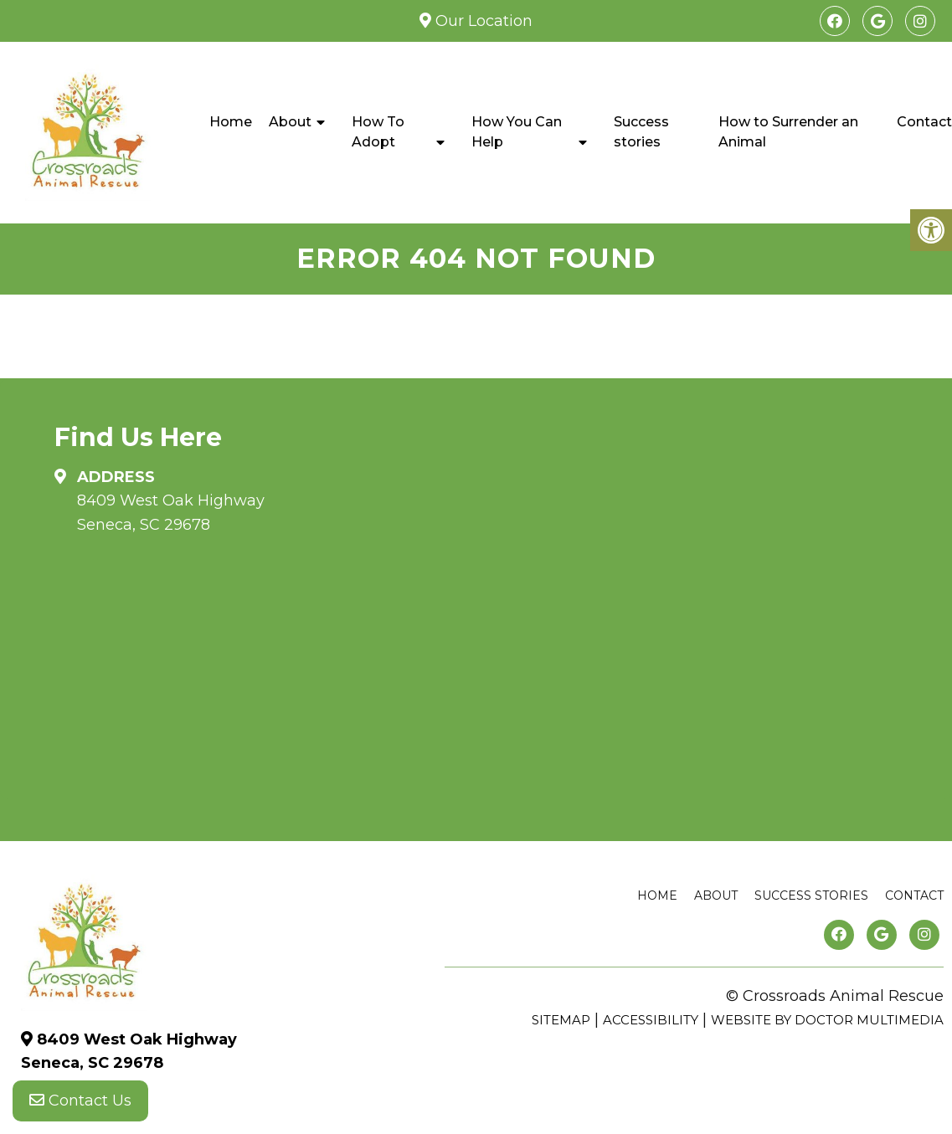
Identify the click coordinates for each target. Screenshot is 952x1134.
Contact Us (80, 1100)
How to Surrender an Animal (788, 132)
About (290, 122)
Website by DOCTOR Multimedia (827, 1020)
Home (230, 122)
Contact (914, 895)
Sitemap (561, 1020)
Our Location (482, 21)
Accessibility (650, 1020)
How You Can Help (516, 132)
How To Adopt (378, 132)
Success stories (641, 132)
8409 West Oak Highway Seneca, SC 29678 (171, 512)
